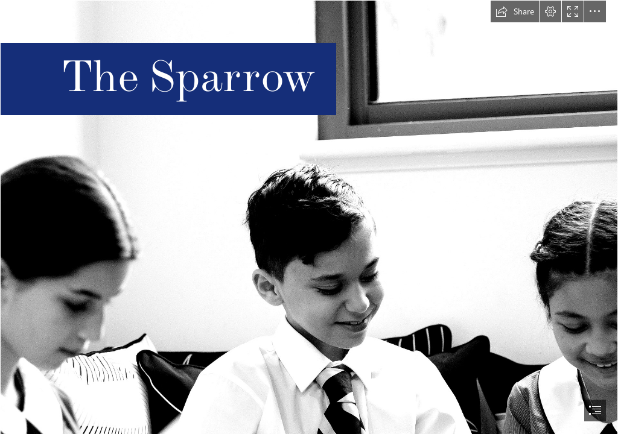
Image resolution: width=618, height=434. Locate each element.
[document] (309, 217)
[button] (515, 11)
